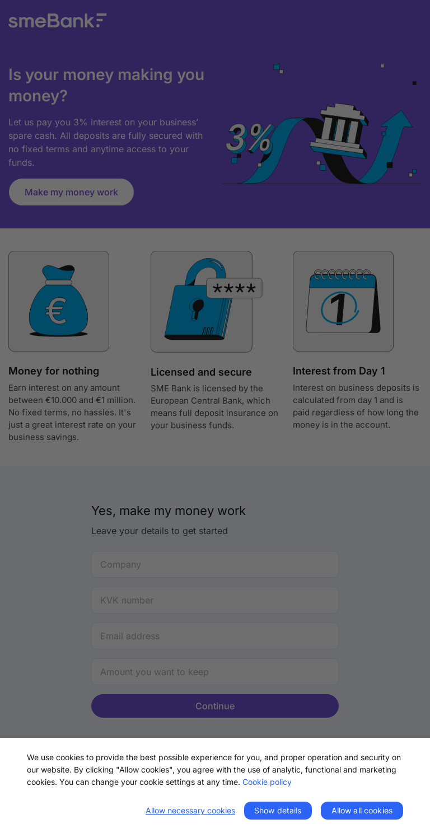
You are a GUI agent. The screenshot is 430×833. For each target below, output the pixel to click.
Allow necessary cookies (190, 810)
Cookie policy (267, 782)
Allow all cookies (361, 810)
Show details (278, 810)
